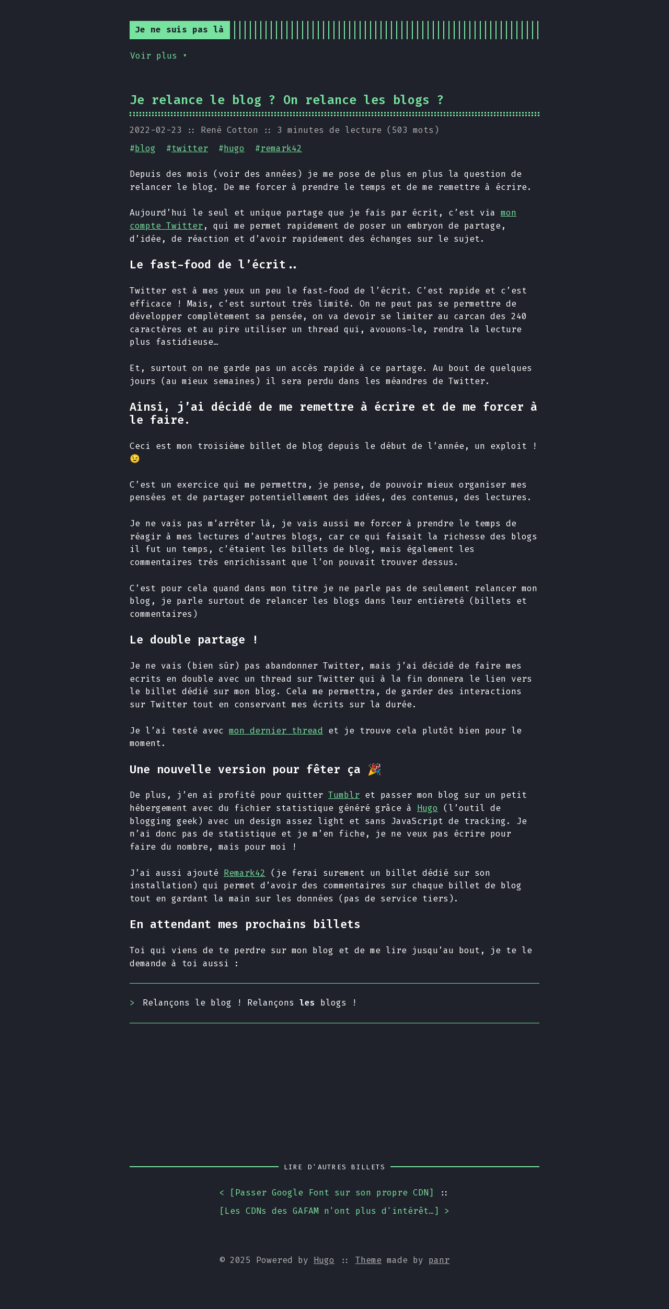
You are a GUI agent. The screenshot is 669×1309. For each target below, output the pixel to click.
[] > (334, 1211)
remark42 (281, 148)
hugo (234, 148)
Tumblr (344, 794)
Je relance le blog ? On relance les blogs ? (287, 100)
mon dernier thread (276, 730)
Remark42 (245, 872)
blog (145, 148)
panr (439, 1260)
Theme (368, 1260)
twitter (189, 148)
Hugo (427, 808)
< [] (327, 1193)
